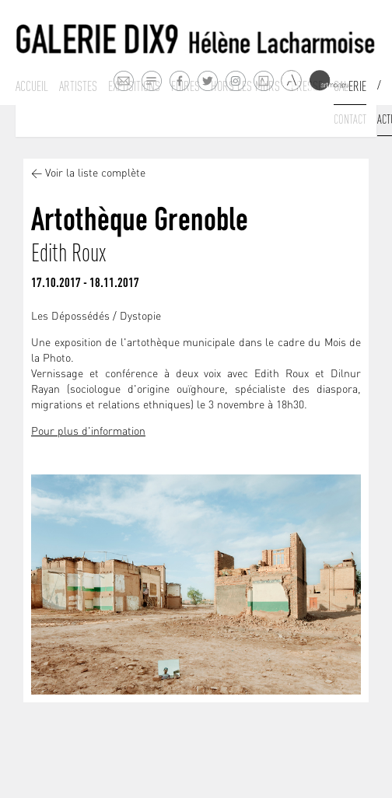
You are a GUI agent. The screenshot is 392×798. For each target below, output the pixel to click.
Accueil (32, 86)
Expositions (134, 86)
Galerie (350, 86)
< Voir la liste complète (88, 174)
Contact (350, 119)
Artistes (78, 86)
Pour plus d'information (88, 432)
